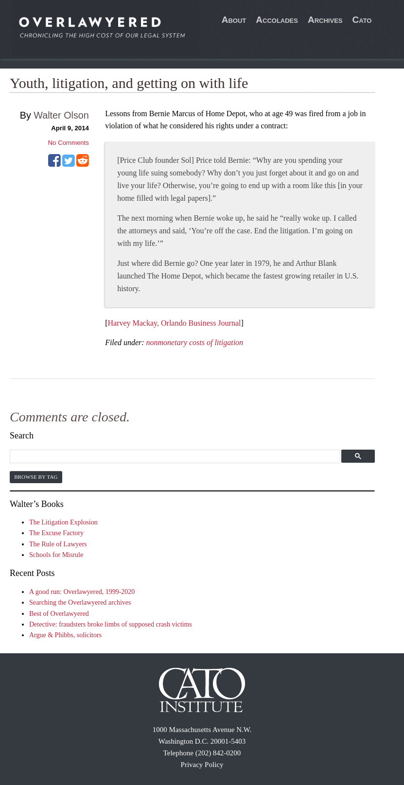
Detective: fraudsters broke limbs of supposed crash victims (110, 624)
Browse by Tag (35, 477)
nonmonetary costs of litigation (195, 342)
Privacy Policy (202, 764)
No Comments (68, 142)
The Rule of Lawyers (58, 544)
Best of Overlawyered (59, 613)
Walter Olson (61, 115)
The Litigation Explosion (63, 522)
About (234, 20)
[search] (173, 456)
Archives (325, 20)
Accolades (277, 20)
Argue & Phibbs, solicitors (65, 635)
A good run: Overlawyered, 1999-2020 (82, 591)
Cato (361, 20)
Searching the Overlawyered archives (80, 602)
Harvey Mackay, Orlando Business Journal (174, 323)
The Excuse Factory (56, 533)
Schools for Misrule (56, 554)
